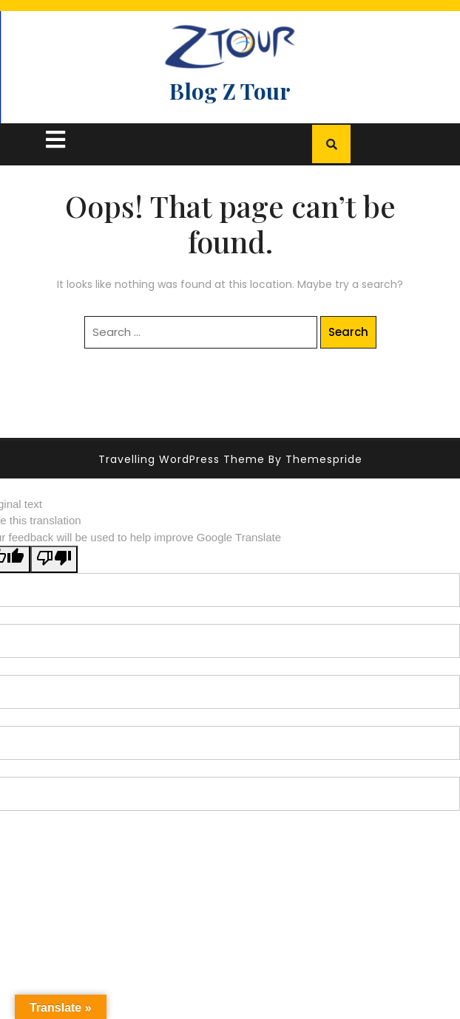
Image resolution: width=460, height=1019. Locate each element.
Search (348, 332)
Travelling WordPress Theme (181, 459)
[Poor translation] (54, 559)
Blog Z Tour (230, 91)
